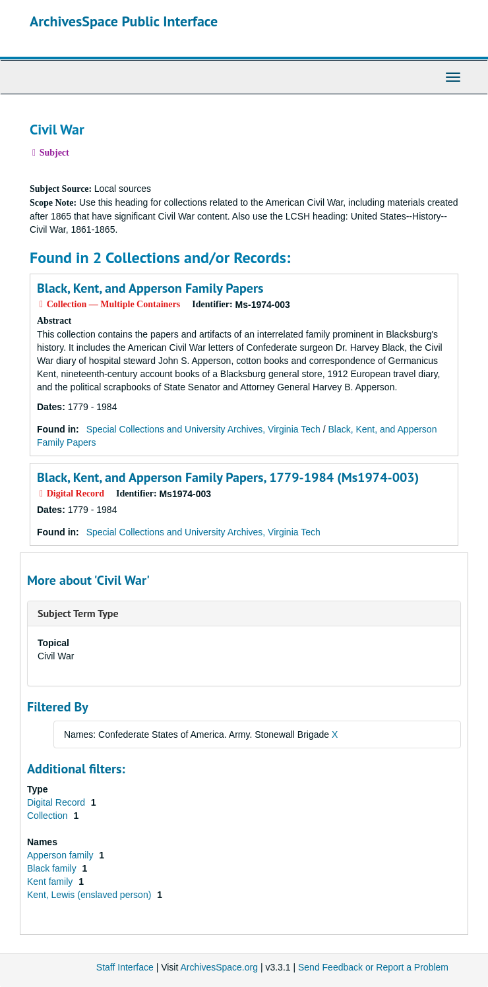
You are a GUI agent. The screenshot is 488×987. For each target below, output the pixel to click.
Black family (53, 868)
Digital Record (57, 802)
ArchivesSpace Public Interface (124, 21)
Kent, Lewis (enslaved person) (90, 894)
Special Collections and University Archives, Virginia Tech (203, 429)
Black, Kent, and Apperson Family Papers (150, 288)
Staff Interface (125, 967)
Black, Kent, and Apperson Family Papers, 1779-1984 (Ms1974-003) (228, 477)
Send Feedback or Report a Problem (373, 967)
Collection (48, 815)
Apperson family (61, 855)
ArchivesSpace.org (219, 967)
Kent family (51, 881)
